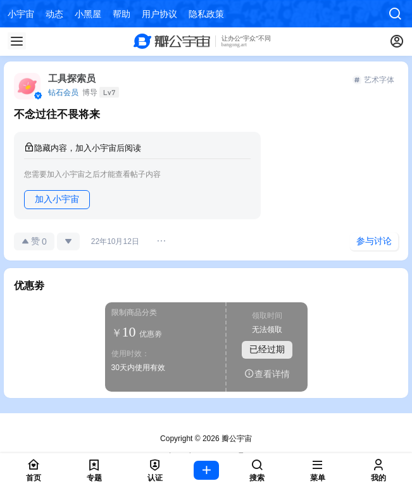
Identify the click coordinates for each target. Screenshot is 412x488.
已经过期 (267, 349)
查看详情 (267, 373)
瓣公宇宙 (236, 438)
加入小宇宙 (57, 199)
